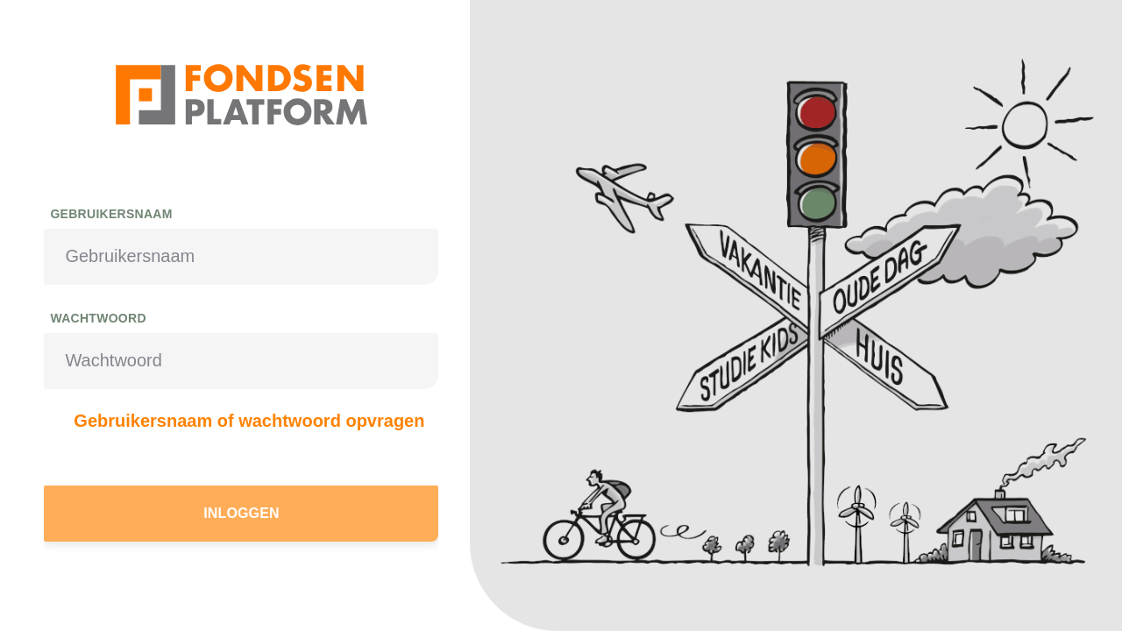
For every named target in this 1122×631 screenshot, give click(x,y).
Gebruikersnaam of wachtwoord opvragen (249, 420)
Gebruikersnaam (111, 214)
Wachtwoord (98, 318)
